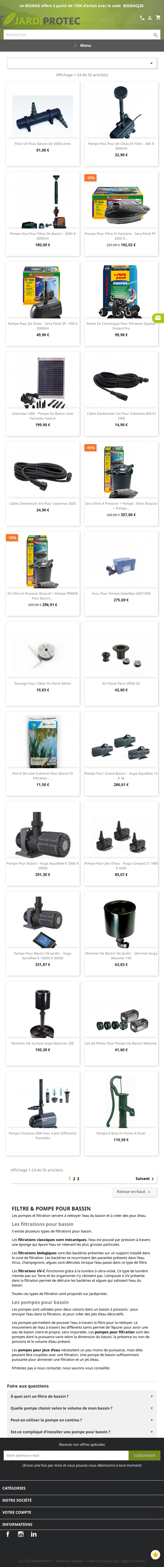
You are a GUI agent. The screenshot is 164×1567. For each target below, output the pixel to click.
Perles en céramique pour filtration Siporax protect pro (121, 325)
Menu (82, 45)
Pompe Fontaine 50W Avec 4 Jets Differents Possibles (43, 1135)
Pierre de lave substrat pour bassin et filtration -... (42, 775)
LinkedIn (34, 1534)
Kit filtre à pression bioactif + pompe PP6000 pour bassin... (43, 595)
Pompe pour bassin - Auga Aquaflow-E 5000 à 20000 (43, 865)
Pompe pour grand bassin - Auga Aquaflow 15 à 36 (121, 775)
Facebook (8, 1534)
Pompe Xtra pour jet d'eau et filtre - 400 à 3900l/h (121, 146)
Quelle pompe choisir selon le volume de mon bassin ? (61, 1408)
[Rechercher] (82, 35)
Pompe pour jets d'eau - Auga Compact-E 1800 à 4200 (121, 865)
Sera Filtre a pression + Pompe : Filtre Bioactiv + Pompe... (121, 505)
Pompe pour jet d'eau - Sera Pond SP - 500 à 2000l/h (43, 325)
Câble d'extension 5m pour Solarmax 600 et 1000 (121, 415)
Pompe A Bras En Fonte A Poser (121, 1133)
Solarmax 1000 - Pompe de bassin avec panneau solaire (43, 415)
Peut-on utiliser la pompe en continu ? (46, 1420)
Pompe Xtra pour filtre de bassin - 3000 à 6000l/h (43, 236)
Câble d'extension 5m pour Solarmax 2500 (42, 503)
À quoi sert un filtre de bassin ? (40, 1396)
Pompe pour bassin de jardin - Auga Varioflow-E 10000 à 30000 (42, 955)
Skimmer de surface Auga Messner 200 (42, 1043)
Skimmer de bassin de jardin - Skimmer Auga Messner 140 (121, 955)
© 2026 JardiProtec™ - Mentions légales (51, 1560)
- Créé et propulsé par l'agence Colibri (114, 1560)
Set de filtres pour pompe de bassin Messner (121, 1043)
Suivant (145, 1179)
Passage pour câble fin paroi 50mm (42, 683)
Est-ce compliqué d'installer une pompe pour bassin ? (60, 1431)
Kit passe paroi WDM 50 (121, 683)
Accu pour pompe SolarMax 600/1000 (121, 593)
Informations (17, 1524)
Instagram (21, 1534)
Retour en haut (134, 1192)
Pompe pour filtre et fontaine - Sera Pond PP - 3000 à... (121, 236)
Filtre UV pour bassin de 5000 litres (43, 143)
